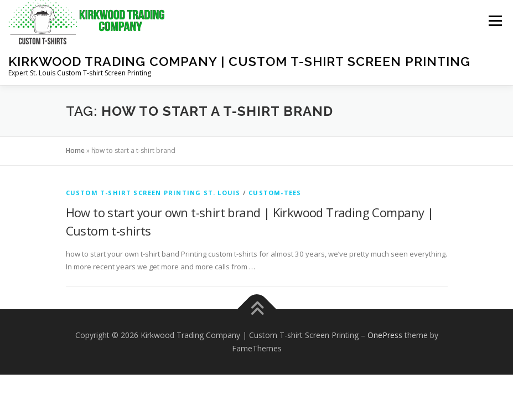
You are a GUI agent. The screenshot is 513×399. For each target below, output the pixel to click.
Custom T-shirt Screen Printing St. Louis (153, 192)
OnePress (384, 335)
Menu (495, 20)
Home (75, 150)
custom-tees (274, 192)
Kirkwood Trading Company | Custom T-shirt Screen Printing (239, 61)
